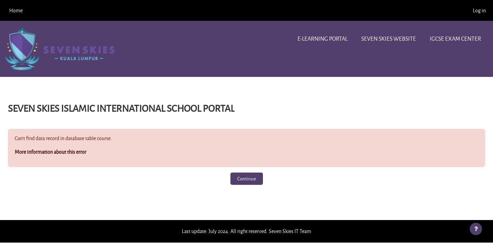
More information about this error (50, 151)
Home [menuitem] (16, 10)
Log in (479, 10)
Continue (246, 178)
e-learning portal (322, 38)
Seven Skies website (388, 38)
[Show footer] (476, 229)
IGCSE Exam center (455, 38)
